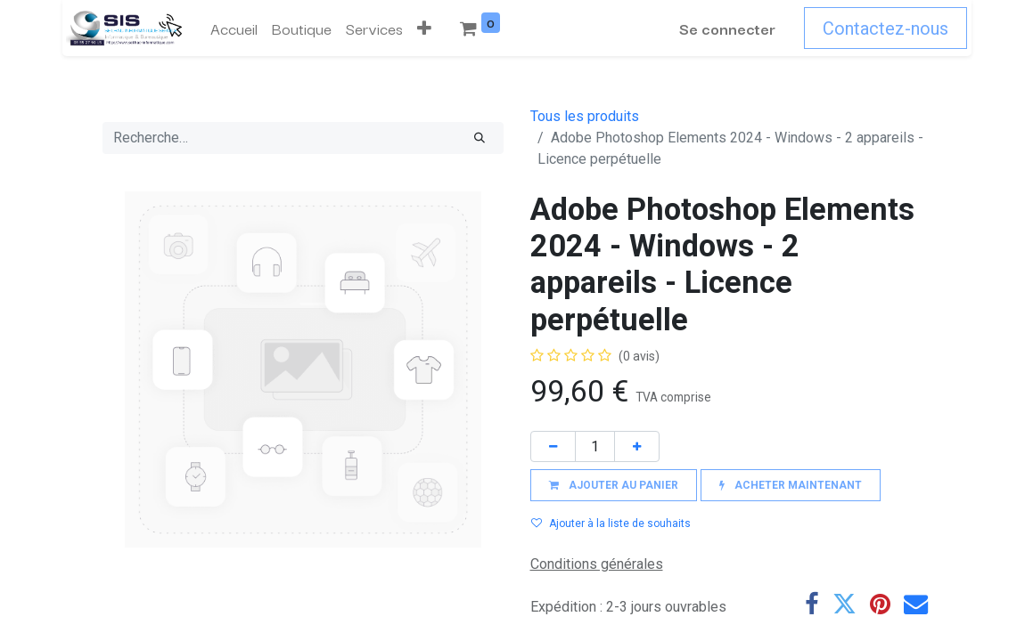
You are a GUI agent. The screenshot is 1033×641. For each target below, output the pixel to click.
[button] (420, 28)
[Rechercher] (479, 138)
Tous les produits (584, 116)
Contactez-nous (890, 28)
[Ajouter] (637, 446)
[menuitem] (230, 28)
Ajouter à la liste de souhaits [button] (611, 523)
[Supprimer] (553, 446)
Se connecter (732, 28)
